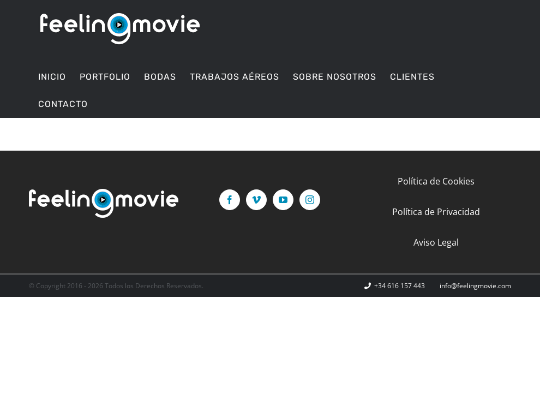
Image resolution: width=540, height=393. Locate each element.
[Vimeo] (256, 199)
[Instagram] (309, 199)
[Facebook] (229, 199)
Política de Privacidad (436, 212)
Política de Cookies (436, 181)
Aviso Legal (436, 242)
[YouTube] (283, 199)
